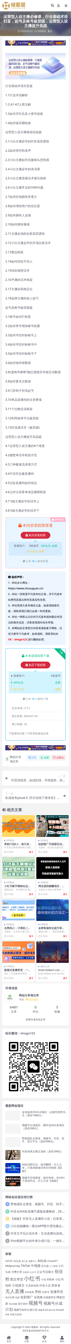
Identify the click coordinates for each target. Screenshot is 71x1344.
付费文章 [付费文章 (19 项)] (16, 1272)
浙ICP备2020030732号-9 (35, 1330)
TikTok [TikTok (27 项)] (25, 1266)
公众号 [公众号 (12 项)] (33, 1272)
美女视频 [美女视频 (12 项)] (13, 1304)
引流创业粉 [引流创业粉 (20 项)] (32, 1285)
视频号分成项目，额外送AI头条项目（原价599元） (43, 1126)
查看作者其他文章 (35, 1019)
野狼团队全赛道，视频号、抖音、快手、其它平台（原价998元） (43, 1140)
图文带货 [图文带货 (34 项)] (16, 1279)
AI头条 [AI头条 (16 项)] (17, 1261)
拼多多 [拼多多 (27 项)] (56, 1285)
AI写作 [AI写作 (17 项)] (9, 1261)
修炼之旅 (44, 966)
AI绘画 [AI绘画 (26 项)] (42, 1261)
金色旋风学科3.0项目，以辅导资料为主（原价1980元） (44, 1113)
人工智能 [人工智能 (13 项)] (53, 1266)
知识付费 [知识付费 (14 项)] (9, 1297)
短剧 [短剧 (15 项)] (17, 1297)
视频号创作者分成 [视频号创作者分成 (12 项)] (46, 1310)
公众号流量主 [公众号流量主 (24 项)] (45, 1272)
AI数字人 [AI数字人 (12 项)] (32, 1261)
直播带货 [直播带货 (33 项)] (56, 1291)
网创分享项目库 (13, 759)
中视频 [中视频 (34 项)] (36, 1265)
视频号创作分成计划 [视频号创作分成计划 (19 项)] (25, 1309)
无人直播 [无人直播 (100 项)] (14, 1291)
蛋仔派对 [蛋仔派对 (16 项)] (23, 1303)
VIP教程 (42, 31)
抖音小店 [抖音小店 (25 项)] (45, 1285)
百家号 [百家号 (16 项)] (45, 1292)
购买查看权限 (35, 535)
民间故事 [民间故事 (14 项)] (29, 1292)
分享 (32, 757)
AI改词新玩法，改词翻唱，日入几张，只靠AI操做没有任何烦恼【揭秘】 (42, 1168)
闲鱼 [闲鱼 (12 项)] (7, 1314)
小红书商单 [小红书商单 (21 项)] (47, 1279)
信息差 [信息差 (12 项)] (26, 1272)
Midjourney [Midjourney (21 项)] (12, 1266)
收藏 (44, 757)
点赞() (58, 757)
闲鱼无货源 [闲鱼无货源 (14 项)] (16, 1314)
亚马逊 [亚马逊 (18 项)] (45, 1266)
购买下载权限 (35, 665)
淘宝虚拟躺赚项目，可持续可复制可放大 (51, 887)
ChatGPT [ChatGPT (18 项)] (52, 1261)
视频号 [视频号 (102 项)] (36, 1303)
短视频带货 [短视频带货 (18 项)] (49, 1297)
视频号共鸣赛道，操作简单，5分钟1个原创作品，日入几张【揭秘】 (43, 1179)
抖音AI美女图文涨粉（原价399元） (43, 1151)
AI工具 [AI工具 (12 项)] (25, 1261)
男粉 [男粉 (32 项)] (38, 1292)
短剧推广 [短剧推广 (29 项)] (26, 1297)
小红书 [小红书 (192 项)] (32, 1278)
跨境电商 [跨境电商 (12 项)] (60, 1310)
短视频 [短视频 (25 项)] (38, 1297)
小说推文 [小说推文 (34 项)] (18, 1285)
